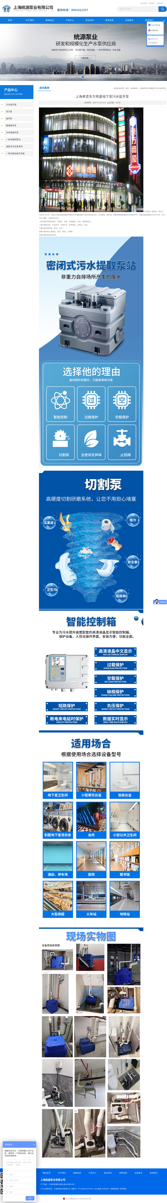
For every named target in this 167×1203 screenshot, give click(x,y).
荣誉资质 (109, 20)
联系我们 (160, 3)
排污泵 (9, 111)
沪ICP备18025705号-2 (86, 1189)
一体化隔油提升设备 (15, 153)
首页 (10, 20)
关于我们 (30, 20)
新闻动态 (50, 20)
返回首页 (144, 3)
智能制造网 (114, 1189)
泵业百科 (89, 20)
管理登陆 (123, 1189)
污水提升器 (11, 105)
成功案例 (134, 88)
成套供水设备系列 (14, 146)
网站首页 (47, 1173)
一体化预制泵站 (13, 139)
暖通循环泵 (11, 125)
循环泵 (9, 118)
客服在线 (154, 30)
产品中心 (70, 20)
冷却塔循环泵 (12, 132)
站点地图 (97, 1189)
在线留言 (152, 3)
